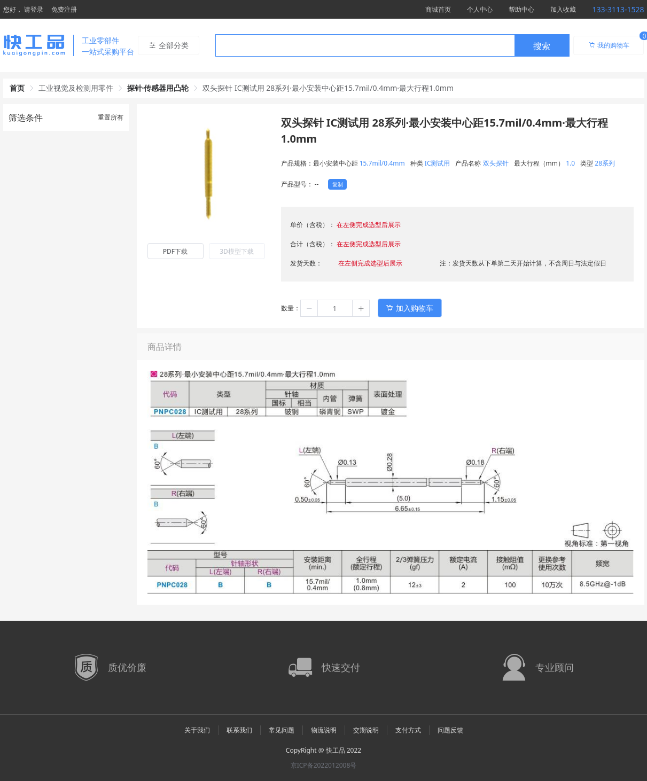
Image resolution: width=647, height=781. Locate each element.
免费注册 (64, 9)
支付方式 (408, 730)
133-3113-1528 (618, 9)
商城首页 (438, 9)
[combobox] (392, 45)
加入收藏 (563, 9)
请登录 (33, 9)
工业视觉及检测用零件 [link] (75, 88)
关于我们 (197, 730)
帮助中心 (521, 9)
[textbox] (365, 46)
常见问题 (281, 730)
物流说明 (324, 730)
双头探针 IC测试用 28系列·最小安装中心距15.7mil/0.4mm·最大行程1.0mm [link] (328, 88)
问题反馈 (450, 730)
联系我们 (239, 730)
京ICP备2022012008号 (324, 765)
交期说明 (366, 730)
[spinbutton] (335, 308)
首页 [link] (17, 88)
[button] (309, 308)
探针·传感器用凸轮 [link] (158, 88)
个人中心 (480, 9)
